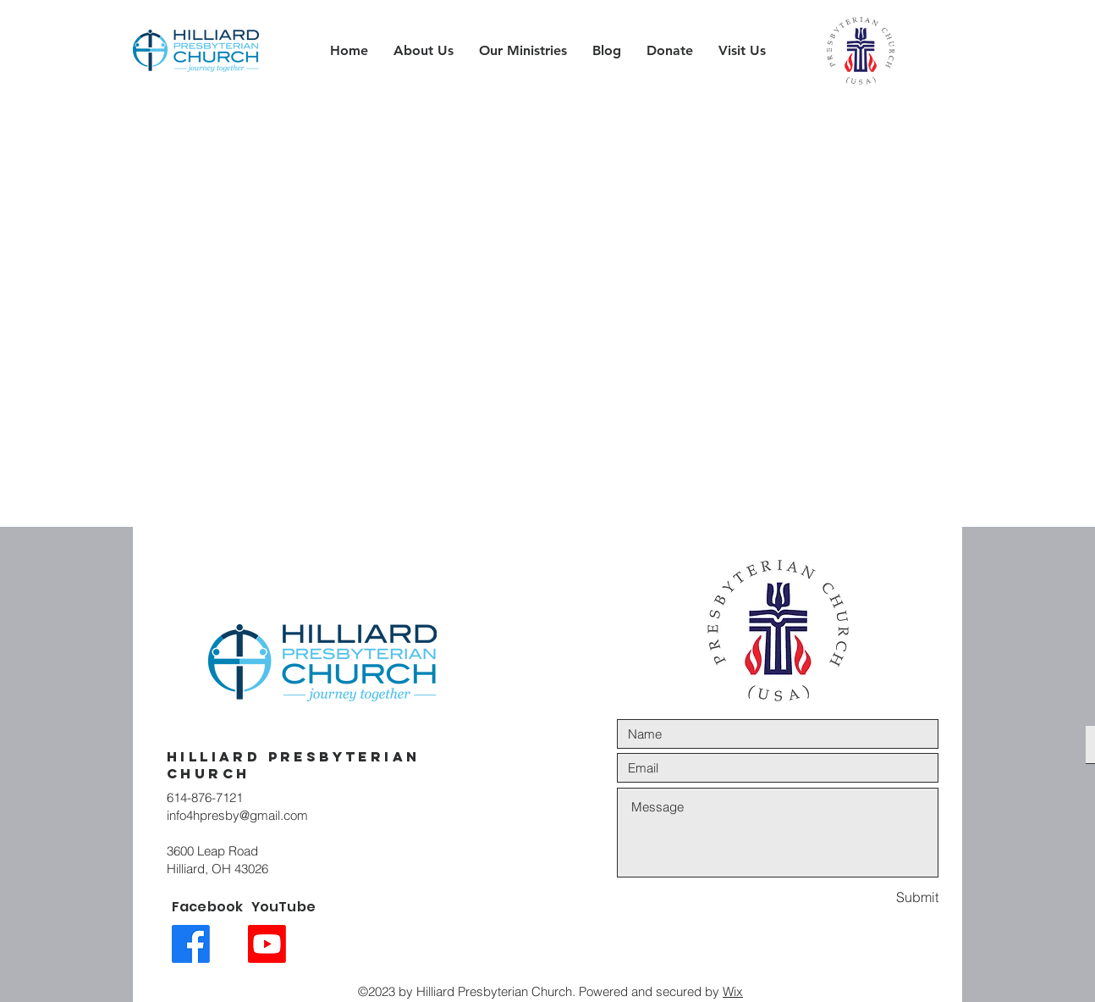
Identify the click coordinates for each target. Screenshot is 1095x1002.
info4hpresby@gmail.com (237, 815)
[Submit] (878, 897)
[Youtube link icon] (267, 944)
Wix (733, 991)
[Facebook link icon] (191, 944)
